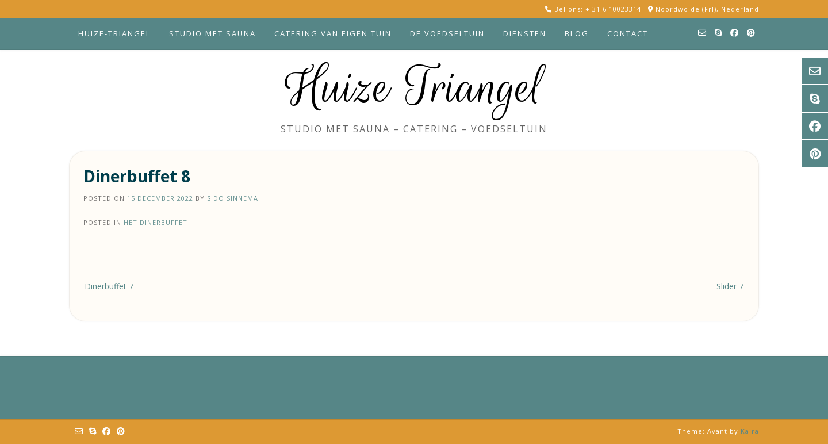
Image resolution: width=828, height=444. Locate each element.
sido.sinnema (232, 198)
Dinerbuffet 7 (109, 286)
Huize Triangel (414, 87)
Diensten (524, 33)
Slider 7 (729, 286)
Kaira (750, 431)
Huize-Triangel (114, 33)
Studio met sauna (212, 33)
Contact (627, 33)
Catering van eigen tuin (333, 33)
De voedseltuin (447, 33)
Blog (577, 33)
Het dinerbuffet (155, 222)
